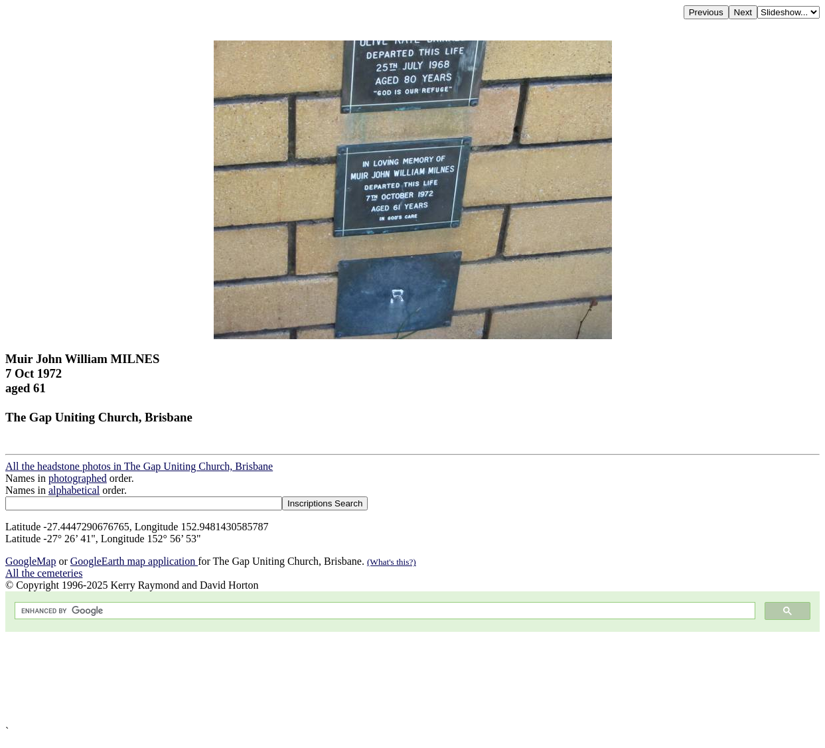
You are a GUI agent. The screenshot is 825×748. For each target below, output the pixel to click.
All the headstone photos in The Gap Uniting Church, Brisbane (139, 466)
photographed (77, 478)
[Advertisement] (403, 678)
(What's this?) (391, 562)
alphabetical (74, 490)
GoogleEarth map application (134, 561)
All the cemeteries (43, 573)
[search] (383, 611)
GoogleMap (30, 561)
